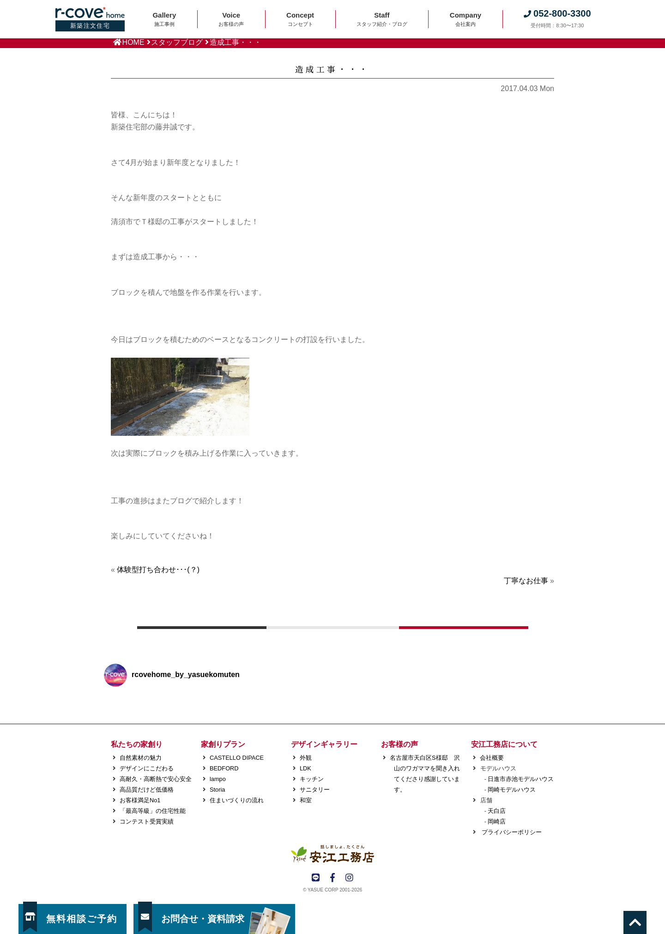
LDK (305, 768)
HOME (133, 42)
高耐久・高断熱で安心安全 (156, 778)
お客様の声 (399, 744)
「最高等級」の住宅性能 (153, 810)
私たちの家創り (137, 744)
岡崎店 (497, 821)
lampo (218, 778)
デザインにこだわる (147, 768)
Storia (217, 789)
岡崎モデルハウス (512, 789)
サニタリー (315, 789)
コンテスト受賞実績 (147, 821)
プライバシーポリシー (511, 832)
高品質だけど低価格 (147, 789)
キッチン (312, 778)
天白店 (497, 810)
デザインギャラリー (324, 744)
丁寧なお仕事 (526, 581)
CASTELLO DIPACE (237, 757)
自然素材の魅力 (141, 757)
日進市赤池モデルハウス (521, 778)
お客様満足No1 (140, 800)
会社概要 (492, 757)
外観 (306, 757)
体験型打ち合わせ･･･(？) (158, 570)
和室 (306, 800)
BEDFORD (224, 768)
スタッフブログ (177, 42)
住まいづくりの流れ (237, 800)
